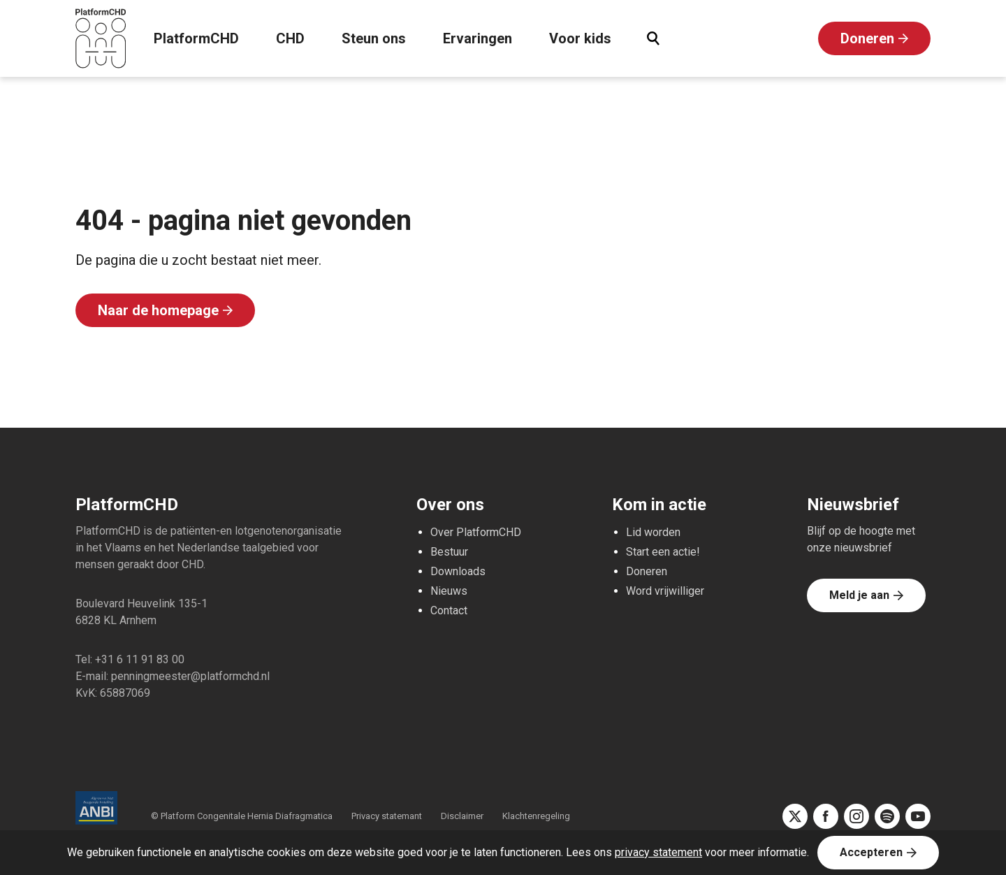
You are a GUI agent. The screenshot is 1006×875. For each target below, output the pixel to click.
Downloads (458, 571)
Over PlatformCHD (475, 532)
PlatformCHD (196, 38)
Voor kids (580, 38)
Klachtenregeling (536, 816)
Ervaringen (477, 38)
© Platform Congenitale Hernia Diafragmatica (243, 816)
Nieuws (448, 591)
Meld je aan (859, 595)
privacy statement (658, 852)
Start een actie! (663, 551)
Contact (448, 610)
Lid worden (653, 532)
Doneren (867, 38)
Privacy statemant (386, 816)
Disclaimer (462, 816)
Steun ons (374, 38)
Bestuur (449, 551)
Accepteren (871, 852)
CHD (290, 38)
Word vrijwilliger (665, 591)
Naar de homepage (158, 310)
